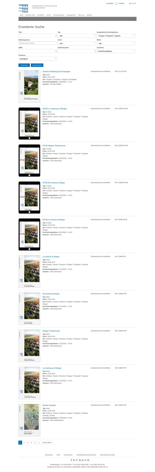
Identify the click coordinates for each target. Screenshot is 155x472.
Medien (89, 15)
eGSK (48, 15)
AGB (58, 455)
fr (133, 3)
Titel (20, 32)
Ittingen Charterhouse (51, 331)
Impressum (49, 455)
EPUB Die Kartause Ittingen (54, 183)
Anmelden (109, 3)
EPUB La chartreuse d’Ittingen (55, 109)
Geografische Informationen (107, 32)
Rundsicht (40, 15)
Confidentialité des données (86, 455)
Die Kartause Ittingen (51, 294)
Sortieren (100, 47)
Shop (21, 15)
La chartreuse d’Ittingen (52, 368)
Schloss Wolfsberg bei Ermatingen (56, 72)
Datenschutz (68, 455)
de (130, 3)
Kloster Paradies (49, 405)
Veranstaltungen (58, 15)
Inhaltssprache (24, 40)
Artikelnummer (63, 47)
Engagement (71, 15)
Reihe (99, 40)
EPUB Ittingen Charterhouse (54, 146)
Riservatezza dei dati (107, 455)
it (135, 3)
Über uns (81, 15)
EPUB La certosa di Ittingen (54, 220)
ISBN (20, 47)
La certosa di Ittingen (51, 257)
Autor (60, 40)
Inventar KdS (30, 15)
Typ (59, 32)
